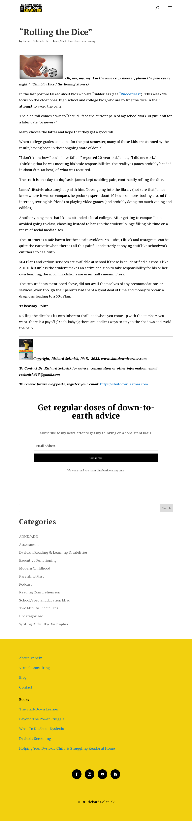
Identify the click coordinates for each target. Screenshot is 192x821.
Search (166, 508)
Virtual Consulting (34, 667)
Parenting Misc (31, 576)
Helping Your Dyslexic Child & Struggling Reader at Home (67, 748)
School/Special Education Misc (44, 600)
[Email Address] (96, 446)
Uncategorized (31, 616)
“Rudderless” (130, 93)
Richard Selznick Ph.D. (37, 41)
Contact (25, 687)
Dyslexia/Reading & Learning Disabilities (53, 552)
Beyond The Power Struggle (42, 718)
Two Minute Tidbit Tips (38, 607)
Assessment (29, 544)
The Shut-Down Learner (39, 709)
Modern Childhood (34, 568)
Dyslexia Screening (35, 738)
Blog (23, 677)
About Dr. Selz (30, 657)
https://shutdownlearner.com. (124, 384)
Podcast (25, 584)
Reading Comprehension (39, 592)
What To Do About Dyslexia (41, 728)
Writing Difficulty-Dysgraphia (43, 624)
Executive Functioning (81, 41)
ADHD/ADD (28, 536)
